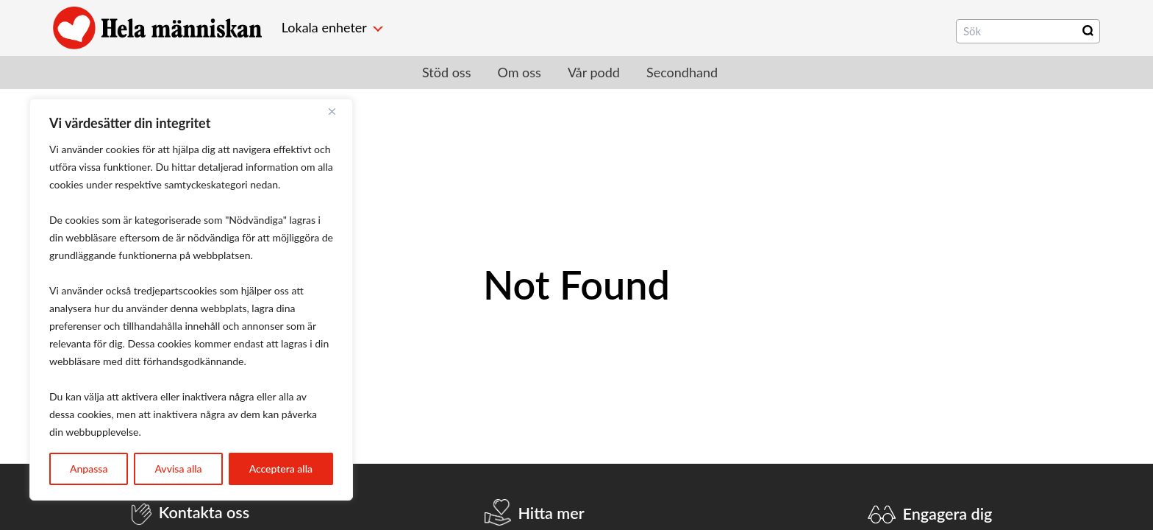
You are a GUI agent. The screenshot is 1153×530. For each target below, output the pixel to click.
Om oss (518, 72)
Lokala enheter (324, 27)
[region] (191, 300)
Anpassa (88, 468)
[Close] (337, 111)
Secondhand (682, 72)
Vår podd (594, 72)
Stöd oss (446, 72)
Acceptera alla (281, 468)
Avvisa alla (177, 468)
